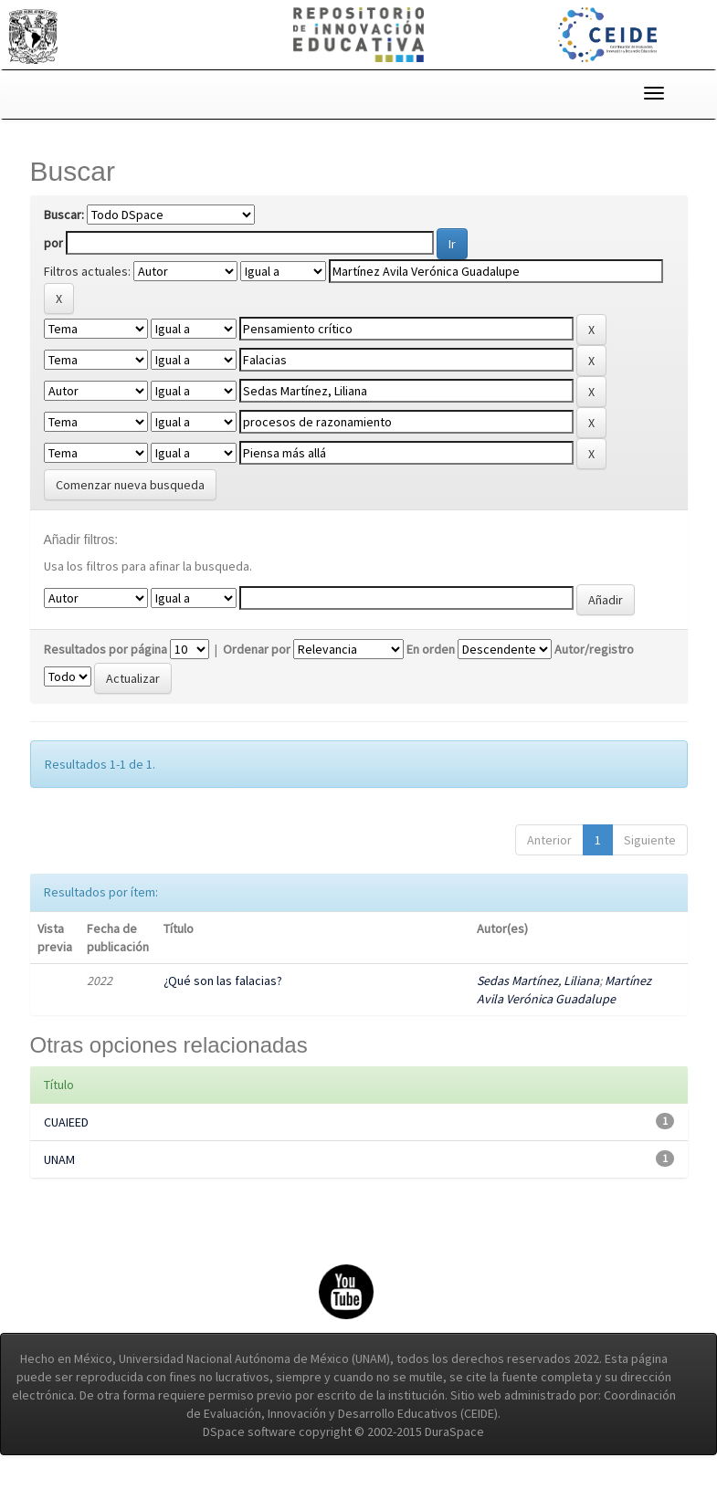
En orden (430, 685)
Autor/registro (594, 685)
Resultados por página (105, 685)
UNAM (59, 1196)
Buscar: (64, 214)
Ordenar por (256, 685)
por (53, 243)
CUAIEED (66, 1158)
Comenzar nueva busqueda (130, 501)
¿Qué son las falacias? (222, 1017)
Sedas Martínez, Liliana (538, 1017)
